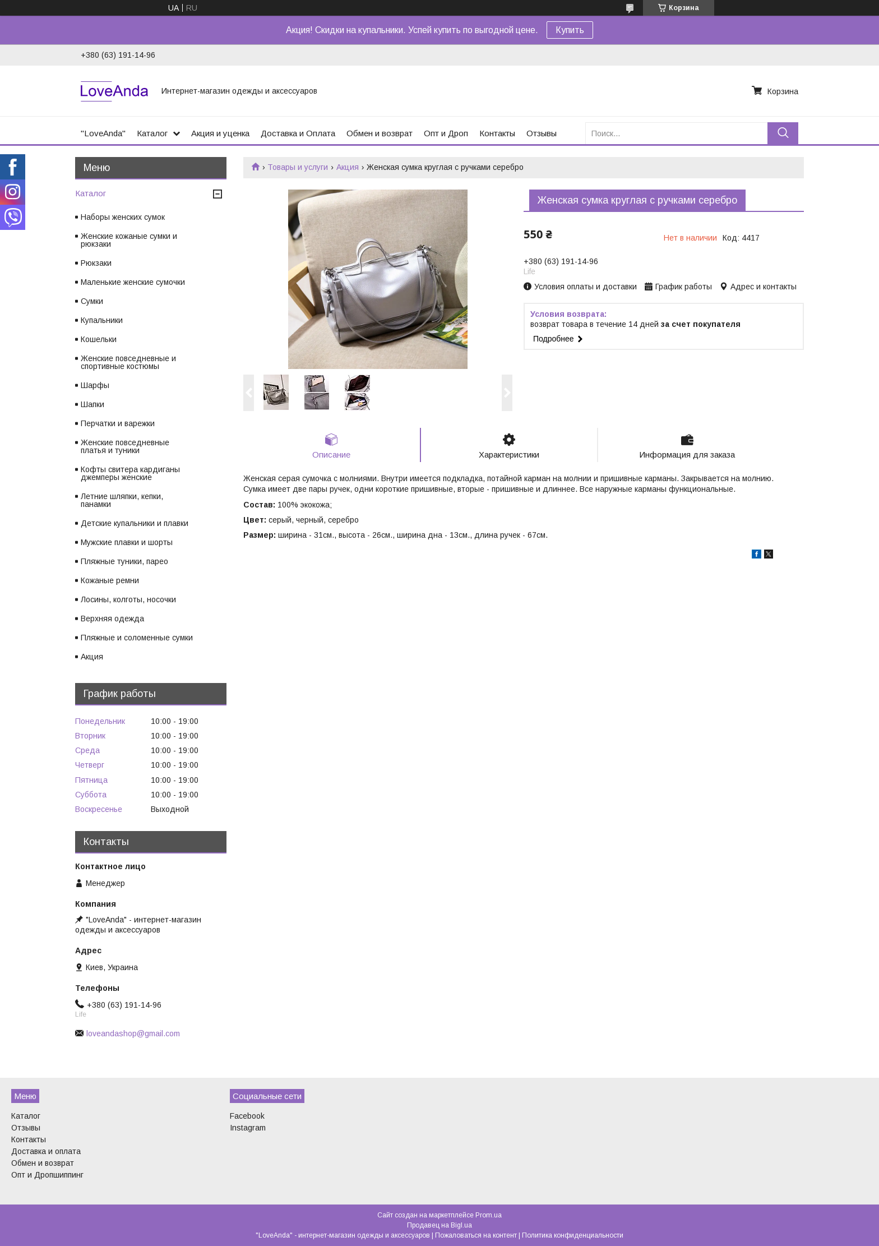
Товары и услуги (297, 167)
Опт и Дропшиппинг (47, 1174)
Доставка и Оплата (298, 133)
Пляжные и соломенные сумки (137, 637)
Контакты (497, 133)
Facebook (247, 1115)
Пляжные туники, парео (124, 561)
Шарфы (95, 385)
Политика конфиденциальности (572, 1235)
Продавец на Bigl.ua (439, 1225)
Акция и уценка (220, 133)
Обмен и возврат (379, 133)
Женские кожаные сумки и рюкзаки (129, 240)
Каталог (152, 133)
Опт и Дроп (446, 133)
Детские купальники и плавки (134, 523)
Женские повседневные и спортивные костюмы (128, 362)
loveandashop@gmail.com (133, 1033)
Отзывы (541, 133)
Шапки (92, 404)
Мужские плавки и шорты (127, 542)
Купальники (102, 320)
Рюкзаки (96, 263)
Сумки (92, 301)
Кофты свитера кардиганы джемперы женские (130, 473)
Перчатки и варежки (118, 423)
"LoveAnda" (103, 133)
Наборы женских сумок (123, 217)
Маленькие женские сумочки (133, 282)
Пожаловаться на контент (476, 1235)
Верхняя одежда (112, 618)
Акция (347, 167)
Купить (570, 30)
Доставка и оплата (46, 1151)
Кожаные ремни (110, 580)
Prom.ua (488, 1215)
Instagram (248, 1127)
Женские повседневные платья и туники (125, 446)
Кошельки (99, 339)
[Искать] (782, 133)
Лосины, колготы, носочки (128, 599)
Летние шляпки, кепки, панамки (122, 500)
